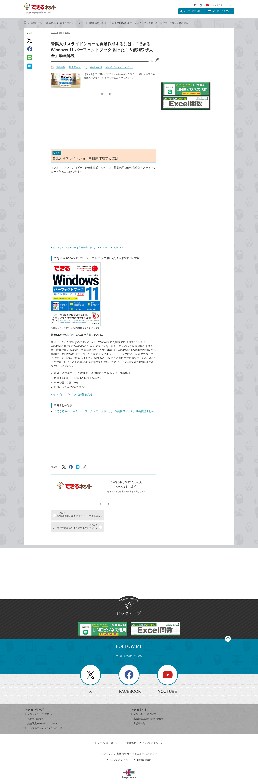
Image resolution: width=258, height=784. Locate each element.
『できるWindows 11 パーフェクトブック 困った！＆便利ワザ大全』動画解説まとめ (104, 411)
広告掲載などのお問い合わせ (147, 706)
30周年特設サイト (35, 706)
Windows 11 (96, 67)
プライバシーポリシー (107, 731)
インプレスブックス (118, 748)
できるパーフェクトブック (119, 67)
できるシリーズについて (39, 702)
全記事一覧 (138, 711)
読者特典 (51, 23)
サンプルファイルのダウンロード (43, 716)
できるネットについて (223, 5)
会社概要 (130, 731)
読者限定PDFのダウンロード (41, 711)
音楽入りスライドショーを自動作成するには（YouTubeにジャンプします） (89, 247)
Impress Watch (142, 748)
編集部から (36, 23)
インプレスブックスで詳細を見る (72, 394)
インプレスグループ (151, 731)
